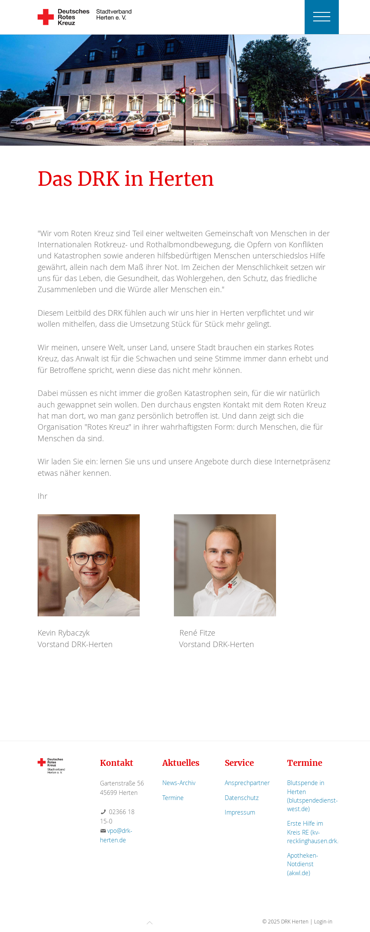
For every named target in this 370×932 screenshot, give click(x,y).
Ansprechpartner (247, 783)
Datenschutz (241, 798)
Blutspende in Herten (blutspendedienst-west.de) (312, 795)
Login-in (323, 921)
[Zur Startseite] (51, 765)
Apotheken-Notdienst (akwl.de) (302, 863)
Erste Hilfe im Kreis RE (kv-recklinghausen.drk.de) (317, 831)
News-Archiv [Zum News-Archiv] (178, 783)
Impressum (240, 812)
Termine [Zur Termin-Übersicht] (173, 798)
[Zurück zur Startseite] (85, 17)
